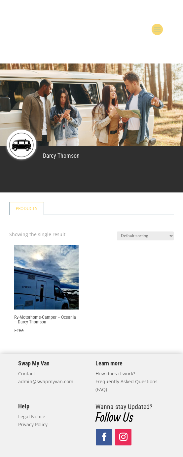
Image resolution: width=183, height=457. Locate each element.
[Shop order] (145, 235)
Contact (26, 373)
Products (26, 208)
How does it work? (115, 373)
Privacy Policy (33, 424)
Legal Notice (31, 416)
